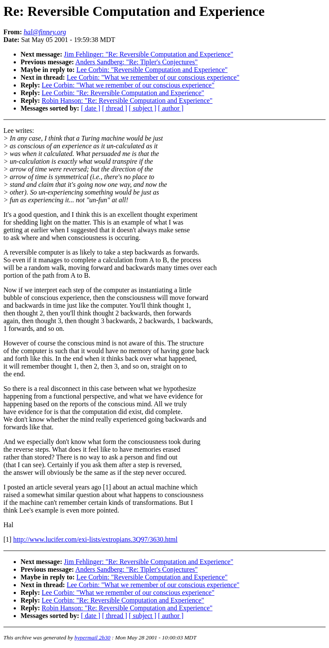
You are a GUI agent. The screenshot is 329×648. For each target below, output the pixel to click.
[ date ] (90, 108)
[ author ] (171, 108)
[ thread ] (114, 108)
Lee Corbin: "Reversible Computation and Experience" (151, 69)
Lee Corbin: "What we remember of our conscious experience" (153, 77)
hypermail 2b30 (93, 637)
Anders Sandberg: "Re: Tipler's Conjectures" (136, 62)
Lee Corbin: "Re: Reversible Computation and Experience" (123, 92)
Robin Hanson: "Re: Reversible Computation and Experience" (127, 100)
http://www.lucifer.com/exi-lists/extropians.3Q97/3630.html (95, 539)
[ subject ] (142, 108)
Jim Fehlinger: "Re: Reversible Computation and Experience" (148, 54)
